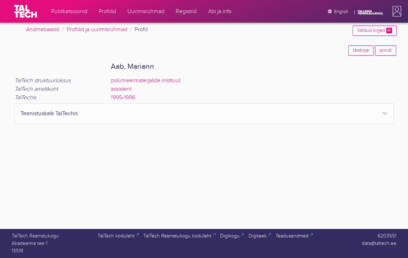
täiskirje (361, 50)
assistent (121, 89)
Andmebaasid (42, 29)
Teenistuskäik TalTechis (49, 113)
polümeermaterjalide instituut (145, 80)
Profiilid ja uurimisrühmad (97, 29)
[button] (395, 11)
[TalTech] (25, 11)
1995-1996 (123, 97)
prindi (386, 50)
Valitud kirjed (374, 30)
